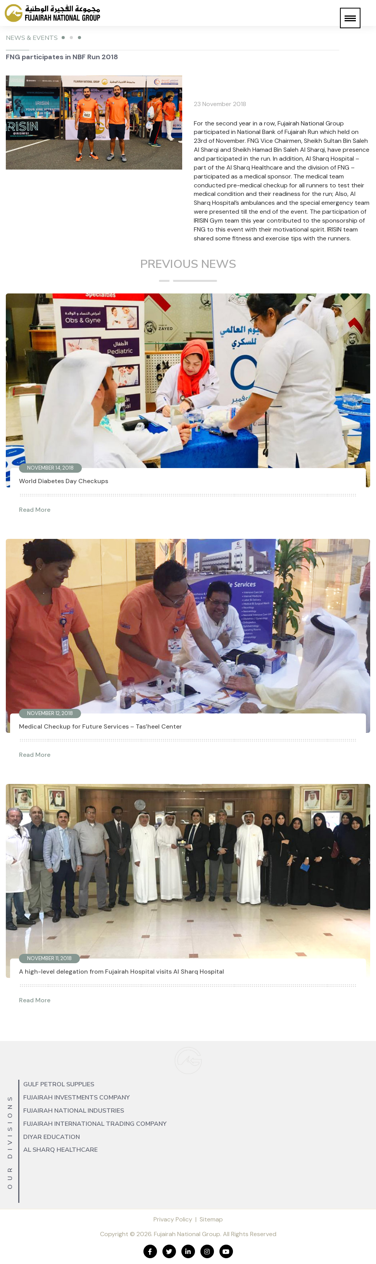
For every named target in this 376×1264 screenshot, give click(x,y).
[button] (350, 18)
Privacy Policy (173, 1219)
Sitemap (211, 1219)
